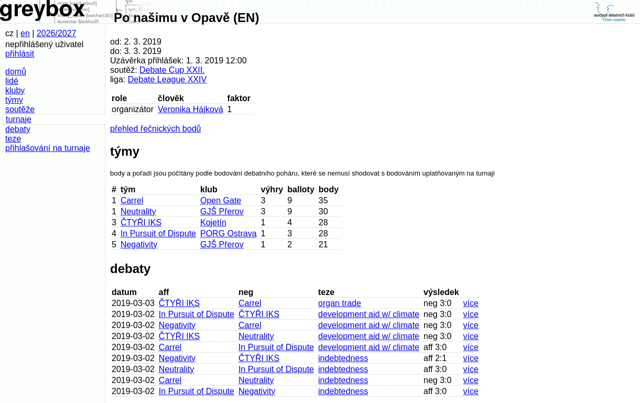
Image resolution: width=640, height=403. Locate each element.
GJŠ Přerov (222, 211)
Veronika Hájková (190, 109)
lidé (11, 81)
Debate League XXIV (167, 79)
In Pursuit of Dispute (158, 233)
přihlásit (19, 53)
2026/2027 (57, 33)
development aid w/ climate (368, 314)
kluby (15, 90)
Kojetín (213, 222)
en (25, 33)
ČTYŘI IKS (141, 222)
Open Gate (220, 200)
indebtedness (343, 358)
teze (13, 138)
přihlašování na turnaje (47, 148)
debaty (17, 129)
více (471, 303)
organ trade (339, 303)
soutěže (20, 109)
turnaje (18, 119)
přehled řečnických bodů (155, 128)
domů (15, 71)
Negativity (139, 244)
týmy (14, 99)
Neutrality (138, 211)
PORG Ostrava (228, 233)
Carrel (132, 200)
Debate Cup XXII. (172, 70)
